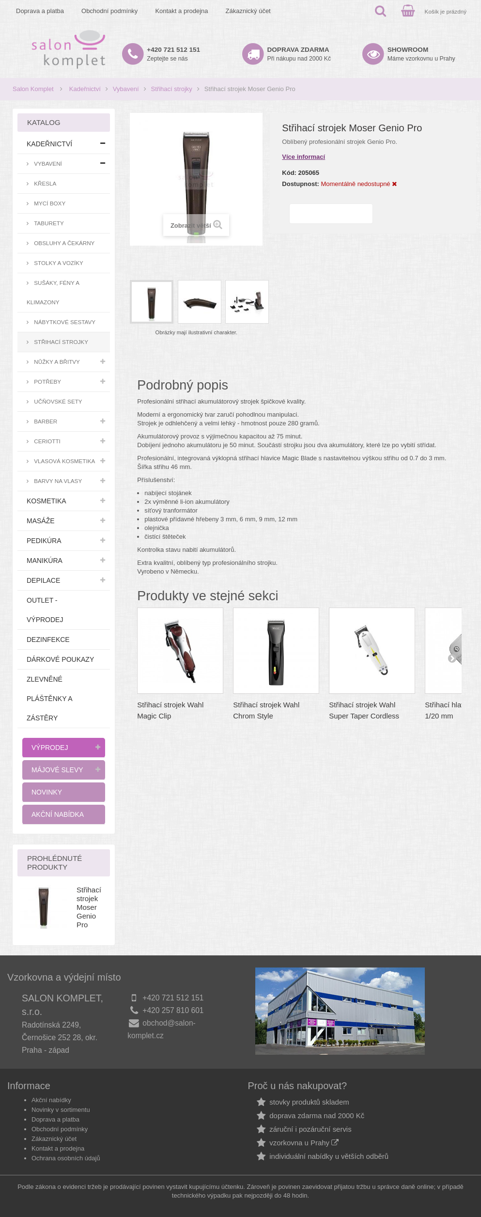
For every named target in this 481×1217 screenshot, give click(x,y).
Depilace (43, 580)
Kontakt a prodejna (181, 11)
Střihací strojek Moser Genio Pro (89, 907)
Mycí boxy (48, 203)
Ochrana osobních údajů (65, 1158)
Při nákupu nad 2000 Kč (299, 54)
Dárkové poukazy (60, 659)
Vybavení (126, 89)
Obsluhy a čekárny (63, 243)
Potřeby (46, 381)
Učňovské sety (57, 401)
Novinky (46, 792)
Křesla (44, 183)
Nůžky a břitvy (56, 362)
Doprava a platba (40, 11)
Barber (44, 421)
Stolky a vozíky (57, 263)
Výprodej (49, 747)
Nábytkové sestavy (63, 322)
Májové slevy (57, 770)
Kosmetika (46, 501)
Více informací (303, 156)
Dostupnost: (300, 183)
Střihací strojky (171, 89)
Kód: (289, 172)
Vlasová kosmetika (63, 461)
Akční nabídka (57, 814)
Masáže (41, 521)
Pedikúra (44, 541)
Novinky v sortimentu (60, 1109)
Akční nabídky (51, 1100)
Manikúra (44, 560)
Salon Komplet (33, 89)
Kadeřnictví (85, 89)
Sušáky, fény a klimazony (53, 292)
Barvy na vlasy (57, 481)
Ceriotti (46, 441)
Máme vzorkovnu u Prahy (421, 54)
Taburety (48, 223)
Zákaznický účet (248, 11)
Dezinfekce (48, 639)
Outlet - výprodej (45, 610)
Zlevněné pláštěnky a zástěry (50, 698)
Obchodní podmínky (109, 11)
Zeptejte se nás (173, 54)
